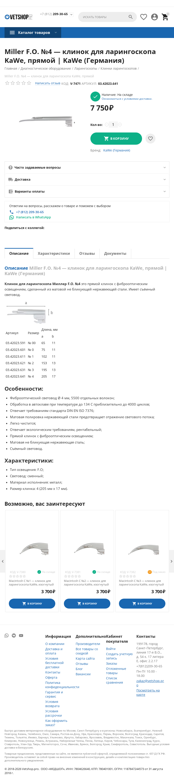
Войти (111, 649)
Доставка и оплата (54, 651)
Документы (115, 253)
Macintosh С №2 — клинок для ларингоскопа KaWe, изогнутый (86, 582)
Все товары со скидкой (87, 651)
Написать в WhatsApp (33, 217)
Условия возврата (52, 703)
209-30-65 (54, 14)
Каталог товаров (34, 32)
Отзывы (87, 253)
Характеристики (54, 253)
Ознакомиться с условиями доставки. (127, 98)
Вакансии (83, 674)
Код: (65, 83)
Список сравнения (114, 680)
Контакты (52, 672)
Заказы (111, 663)
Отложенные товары (116, 670)
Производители (88, 644)
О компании (54, 644)
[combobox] (107, 17)
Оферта (51, 677)
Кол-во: (96, 125)
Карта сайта (85, 658)
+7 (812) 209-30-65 (30, 212)
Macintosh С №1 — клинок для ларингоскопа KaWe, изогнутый (31, 582)
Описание (19, 253)
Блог (79, 669)
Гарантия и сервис (54, 694)
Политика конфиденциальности (62, 684)
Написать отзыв (47, 83)
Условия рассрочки (53, 713)
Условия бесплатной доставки (54, 662)
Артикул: (89, 83)
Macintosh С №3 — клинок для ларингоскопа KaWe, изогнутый (141, 582)
